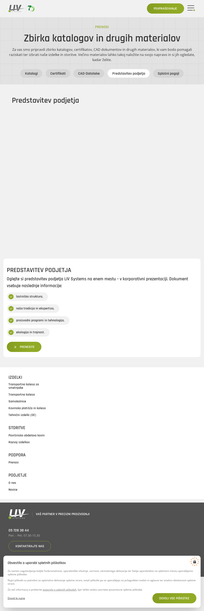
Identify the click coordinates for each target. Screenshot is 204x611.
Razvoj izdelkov (19, 442)
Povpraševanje (165, 8)
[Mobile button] (191, 8)
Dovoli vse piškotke (174, 598)
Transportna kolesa (21, 395)
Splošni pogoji (168, 73)
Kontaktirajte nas (29, 546)
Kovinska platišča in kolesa (27, 408)
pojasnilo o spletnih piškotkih (59, 589)
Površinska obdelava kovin (26, 435)
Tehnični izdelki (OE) (22, 415)
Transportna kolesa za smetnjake (23, 386)
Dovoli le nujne (16, 598)
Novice (12, 490)
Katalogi (31, 73)
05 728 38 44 (18, 530)
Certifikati (58, 73)
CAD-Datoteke (89, 73)
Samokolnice (17, 402)
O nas (12, 483)
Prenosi (13, 463)
